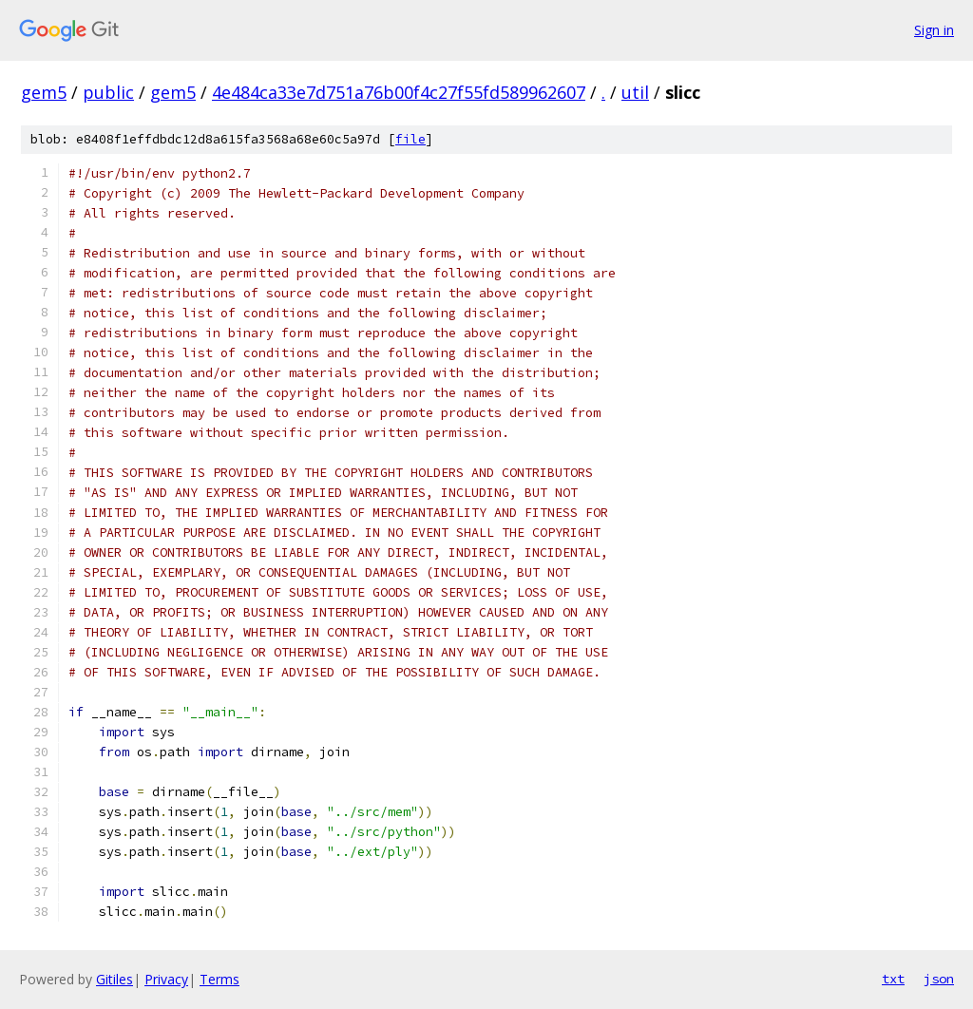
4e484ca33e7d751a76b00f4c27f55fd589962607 (398, 92)
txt (893, 978)
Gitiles (114, 979)
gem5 (44, 92)
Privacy (166, 979)
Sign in (934, 30)
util (635, 92)
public (108, 92)
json (939, 978)
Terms (219, 979)
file (410, 139)
